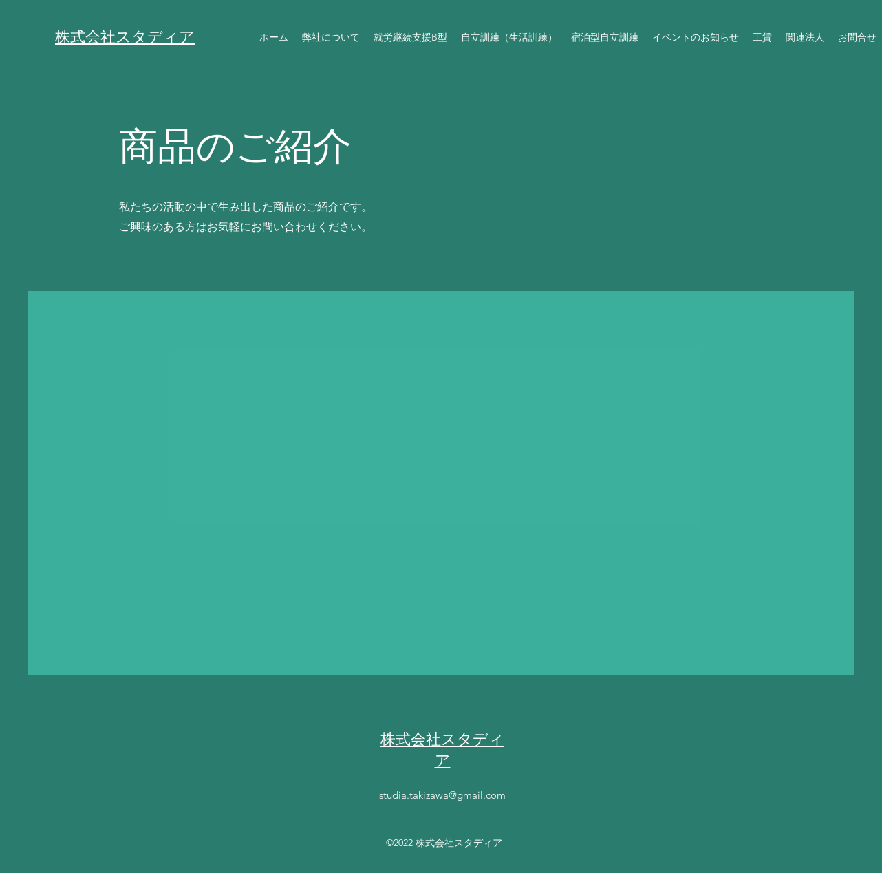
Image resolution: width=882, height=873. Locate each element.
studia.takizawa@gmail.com (442, 794)
